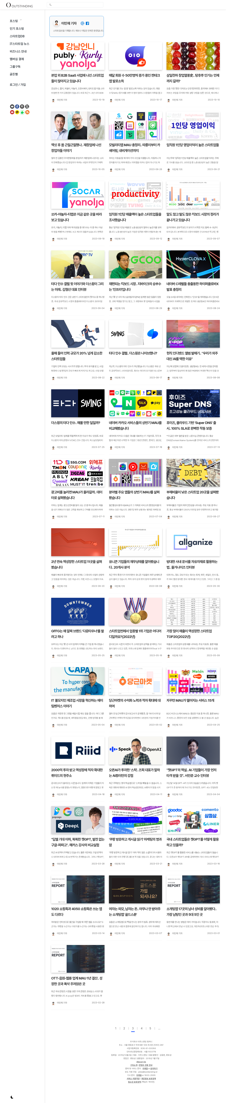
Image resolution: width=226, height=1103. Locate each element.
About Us (141, 1062)
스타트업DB (17, 36)
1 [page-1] (115, 1028)
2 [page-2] (124, 1028)
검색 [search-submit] (50, 5)
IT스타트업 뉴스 (19, 44)
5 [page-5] (150, 1028)
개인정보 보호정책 (148, 1078)
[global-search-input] (75, 4)
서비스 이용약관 (133, 1078)
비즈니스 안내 (18, 51)
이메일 (145, 1068)
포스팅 (14, 21)
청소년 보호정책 (134, 1082)
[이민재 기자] (53, 100)
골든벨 (14, 74)
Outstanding (19, 4)
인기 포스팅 (17, 29)
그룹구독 (15, 67)
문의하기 (153, 1068)
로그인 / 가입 (18, 85)
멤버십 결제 (17, 59)
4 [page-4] (141, 1028)
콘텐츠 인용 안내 (145, 1065)
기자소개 (133, 1065)
